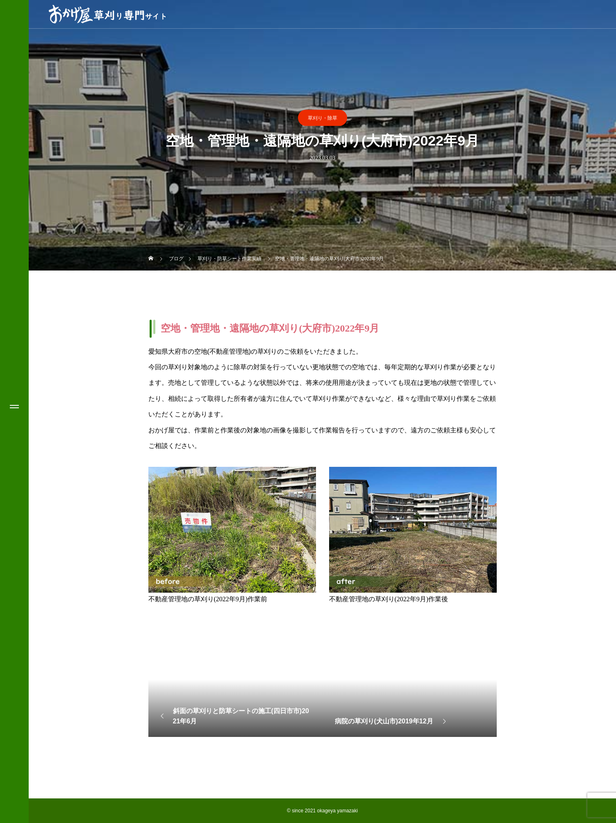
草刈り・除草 (322, 118)
